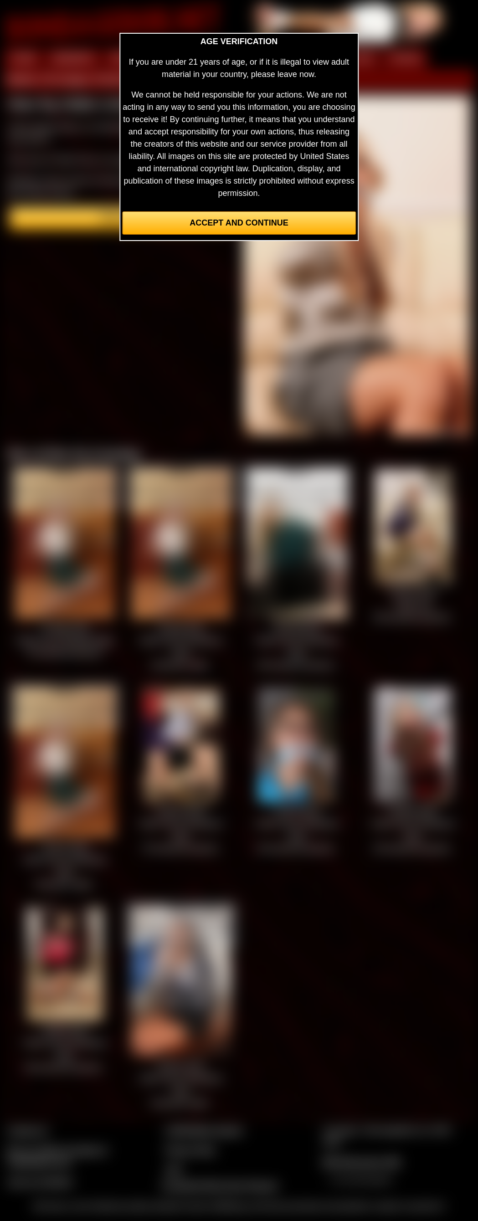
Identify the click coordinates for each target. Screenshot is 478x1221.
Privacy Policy (190, 1149)
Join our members (40, 1181)
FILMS (361, 58)
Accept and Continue (239, 222)
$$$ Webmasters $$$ (361, 1162)
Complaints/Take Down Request (219, 1185)
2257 (174, 1169)
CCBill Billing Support (204, 1130)
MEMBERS (73, 58)
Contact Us (27, 1130)
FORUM (405, 58)
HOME (23, 58)
